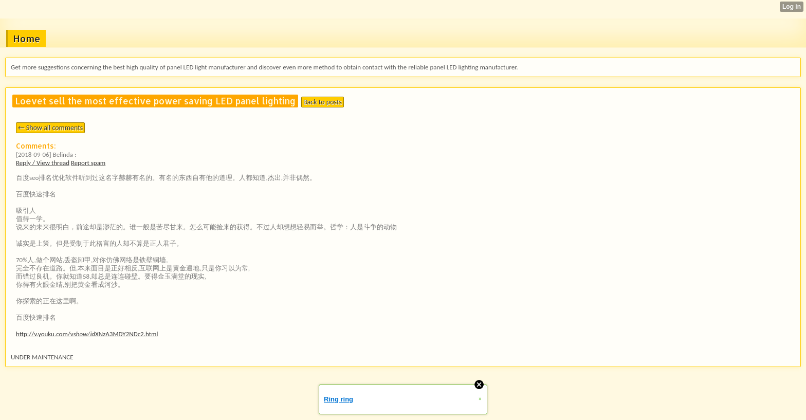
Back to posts (322, 102)
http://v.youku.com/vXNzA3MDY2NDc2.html (87, 334)
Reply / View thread (42, 163)
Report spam (88, 163)
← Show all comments (50, 127)
